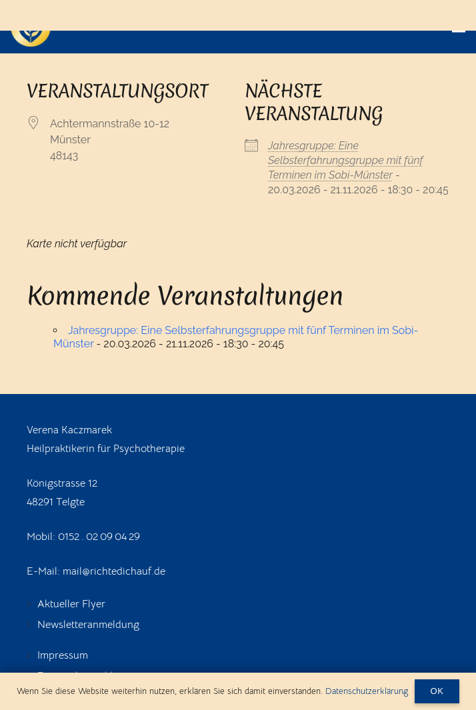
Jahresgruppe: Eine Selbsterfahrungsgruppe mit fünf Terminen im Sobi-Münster (345, 160)
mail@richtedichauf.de (114, 571)
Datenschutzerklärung (366, 691)
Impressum (62, 655)
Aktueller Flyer (71, 604)
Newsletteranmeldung (88, 624)
